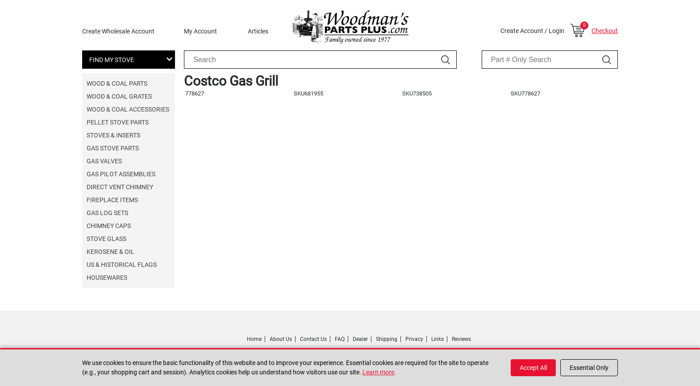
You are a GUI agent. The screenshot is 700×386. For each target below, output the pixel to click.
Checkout (605, 30)
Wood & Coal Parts (117, 83)
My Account (200, 31)
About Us (281, 339)
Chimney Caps (109, 225)
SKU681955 (308, 93)
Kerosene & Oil (110, 251)
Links (437, 339)
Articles (258, 31)
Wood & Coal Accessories (128, 109)
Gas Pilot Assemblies (121, 174)
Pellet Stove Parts (118, 122)
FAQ (340, 339)
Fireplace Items (112, 199)
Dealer (360, 339)
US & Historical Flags (122, 264)
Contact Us (313, 339)
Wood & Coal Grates (119, 96)
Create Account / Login (532, 30)
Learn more (378, 372)
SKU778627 (525, 93)
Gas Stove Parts (113, 148)
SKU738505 (417, 93)
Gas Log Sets (107, 212)
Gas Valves (104, 161)
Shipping (386, 339)
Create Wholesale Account (118, 31)
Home (254, 339)
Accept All (533, 367)
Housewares (107, 277)
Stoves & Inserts (113, 135)
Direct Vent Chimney (120, 187)
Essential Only (589, 367)
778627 (194, 93)
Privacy (414, 339)
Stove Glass (106, 238)
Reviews (461, 339)
